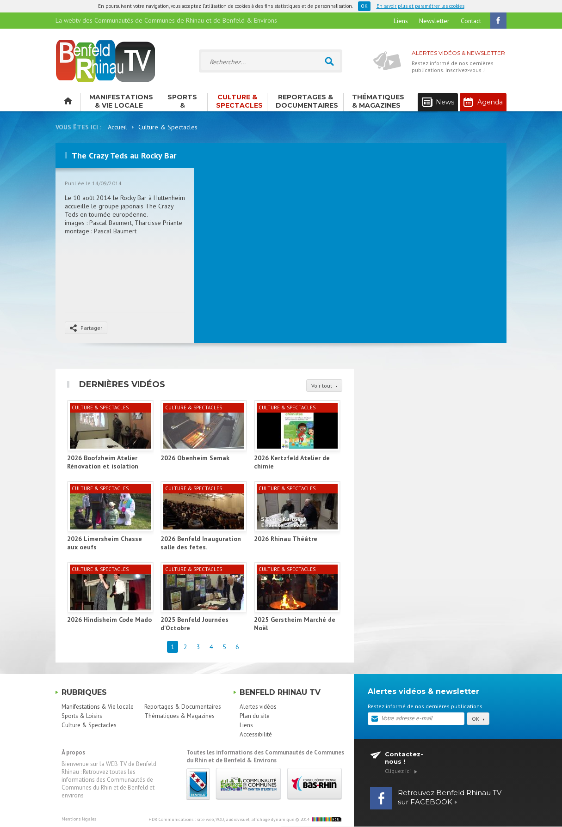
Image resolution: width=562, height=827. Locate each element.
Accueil (117, 127)
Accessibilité (256, 734)
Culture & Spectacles (239, 101)
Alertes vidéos (258, 707)
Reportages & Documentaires (307, 101)
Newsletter (434, 21)
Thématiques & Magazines (378, 101)
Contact (471, 21)
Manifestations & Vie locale (121, 101)
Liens (401, 21)
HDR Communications (221, 819)
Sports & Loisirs (182, 102)
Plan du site (255, 716)
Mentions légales (79, 819)
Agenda (483, 102)
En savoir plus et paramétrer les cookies (420, 6)
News (438, 102)
